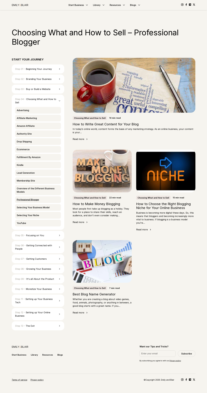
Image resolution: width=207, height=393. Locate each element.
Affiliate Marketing (27, 118)
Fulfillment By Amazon (29, 157)
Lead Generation (26, 172)
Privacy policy (175, 361)
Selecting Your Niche (28, 215)
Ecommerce (23, 149)
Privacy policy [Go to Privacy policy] (37, 380)
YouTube (21, 223)
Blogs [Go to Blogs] (135, 5)
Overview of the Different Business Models (35, 190)
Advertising (23, 110)
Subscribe (186, 353)
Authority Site (24, 133)
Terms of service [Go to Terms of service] (19, 380)
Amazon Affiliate (26, 126)
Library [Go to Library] (99, 5)
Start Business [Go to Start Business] (78, 5)
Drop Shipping (24, 141)
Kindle (20, 165)
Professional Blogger (28, 199)
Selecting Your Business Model (33, 207)
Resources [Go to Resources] (118, 5)
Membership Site (26, 180)
